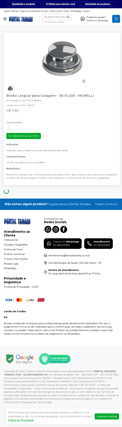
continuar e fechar (107, 416)
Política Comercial (14, 254)
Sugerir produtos (106, 204)
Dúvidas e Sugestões (15, 244)
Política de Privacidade (21, 420)
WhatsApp (76, 11)
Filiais (66, 11)
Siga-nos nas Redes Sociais (34, 11)
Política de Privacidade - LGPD (21, 286)
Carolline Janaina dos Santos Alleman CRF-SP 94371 (66, 385)
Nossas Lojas (11, 263)
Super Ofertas (11, 11)
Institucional (56, 11)
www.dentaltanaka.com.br (76, 371)
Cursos (86, 11)
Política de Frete (13, 249)
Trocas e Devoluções (16, 258)
